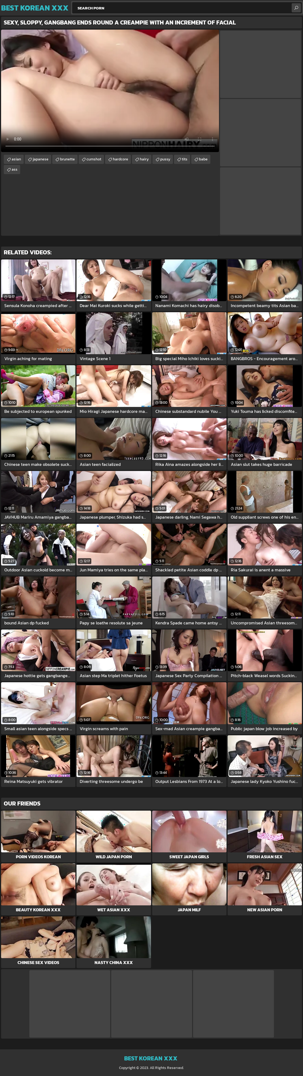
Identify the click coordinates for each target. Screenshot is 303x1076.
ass (15, 169)
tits (184, 159)
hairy (144, 159)
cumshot (93, 159)
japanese (40, 159)
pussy (165, 159)
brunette (67, 159)
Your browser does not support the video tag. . (110, 91)
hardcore (120, 159)
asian (16, 159)
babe (203, 159)
